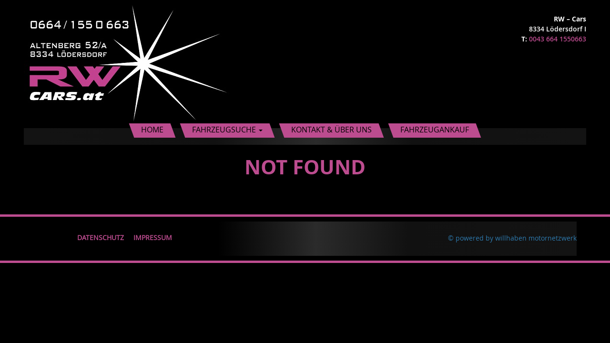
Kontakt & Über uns (331, 129)
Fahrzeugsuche (227, 129)
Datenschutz (100, 237)
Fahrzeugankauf (434, 129)
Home (152, 129)
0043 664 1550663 (557, 38)
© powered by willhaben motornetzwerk (512, 237)
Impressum (152, 237)
